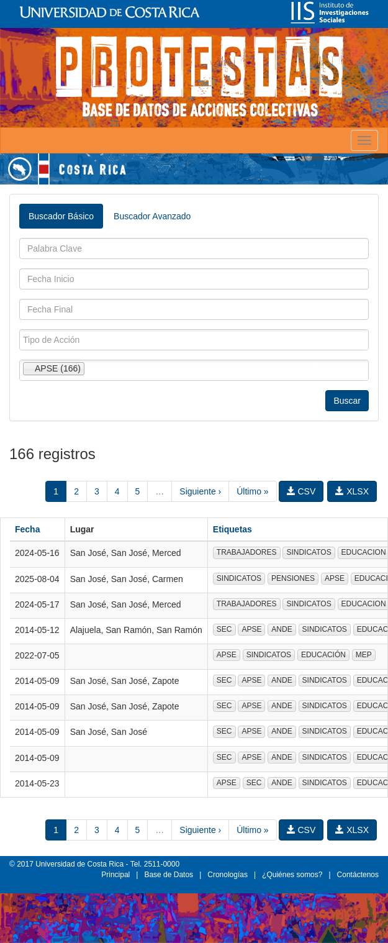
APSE (335, 578)
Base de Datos (168, 874)
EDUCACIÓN (323, 654)
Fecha (27, 529)
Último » (252, 491)
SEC (224, 629)
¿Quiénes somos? (292, 874)
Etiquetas (232, 529)
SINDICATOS (308, 552)
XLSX (352, 491)
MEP (364, 654)
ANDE (281, 629)
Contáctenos (358, 874)
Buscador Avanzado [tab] (152, 216)
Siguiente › (200, 491)
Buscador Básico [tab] (61, 216)
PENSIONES (293, 578)
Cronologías (227, 874)
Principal (115, 874)
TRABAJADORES (247, 552)
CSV (301, 491)
